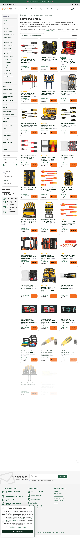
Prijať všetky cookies (18, 531)
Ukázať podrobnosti (17, 535)
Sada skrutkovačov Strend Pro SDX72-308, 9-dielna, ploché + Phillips (28, 95)
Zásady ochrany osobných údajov (44, 532)
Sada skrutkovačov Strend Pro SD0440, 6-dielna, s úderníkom (48, 93)
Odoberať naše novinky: (21, 479)
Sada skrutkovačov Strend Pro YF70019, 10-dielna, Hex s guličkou (49, 59)
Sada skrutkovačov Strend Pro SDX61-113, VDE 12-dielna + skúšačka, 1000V (67, 61)
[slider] (4, 165)
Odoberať (62, 476)
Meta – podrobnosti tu (11, 520)
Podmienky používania (58, 532)
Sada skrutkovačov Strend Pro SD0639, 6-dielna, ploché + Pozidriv (29, 125)
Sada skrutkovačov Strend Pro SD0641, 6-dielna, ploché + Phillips (68, 93)
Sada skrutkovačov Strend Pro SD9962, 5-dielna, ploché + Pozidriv (29, 61)
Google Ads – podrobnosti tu (25, 518)
